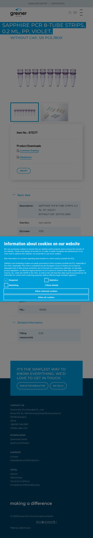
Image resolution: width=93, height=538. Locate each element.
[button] (51, 285)
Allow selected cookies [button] (46, 291)
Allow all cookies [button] (46, 297)
